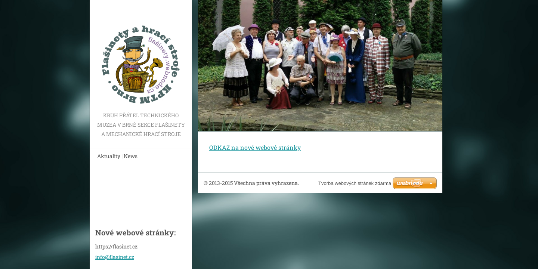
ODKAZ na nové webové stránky (255, 147)
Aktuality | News (117, 156)
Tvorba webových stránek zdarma (354, 183)
